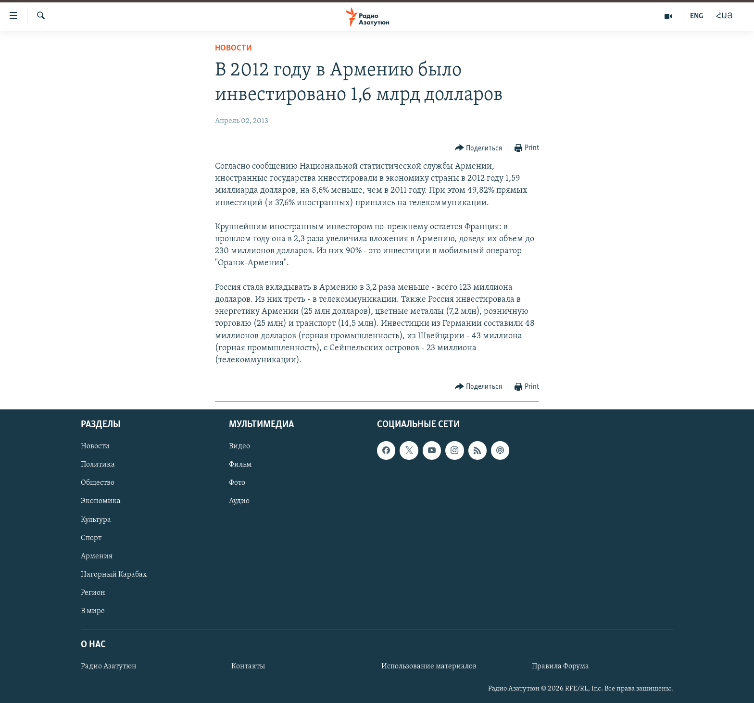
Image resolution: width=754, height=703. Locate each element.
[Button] (479, 148)
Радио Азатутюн (109, 666)
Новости (233, 48)
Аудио (239, 502)
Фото (237, 483)
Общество (97, 483)
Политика (98, 465)
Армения (97, 556)
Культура (96, 520)
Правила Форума (560, 666)
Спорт (91, 538)
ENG (696, 16)
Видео (239, 447)
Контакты (248, 666)
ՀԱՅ (724, 16)
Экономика (101, 502)
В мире (93, 611)
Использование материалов (429, 666)
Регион (93, 593)
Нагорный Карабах (114, 575)
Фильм (240, 465)
